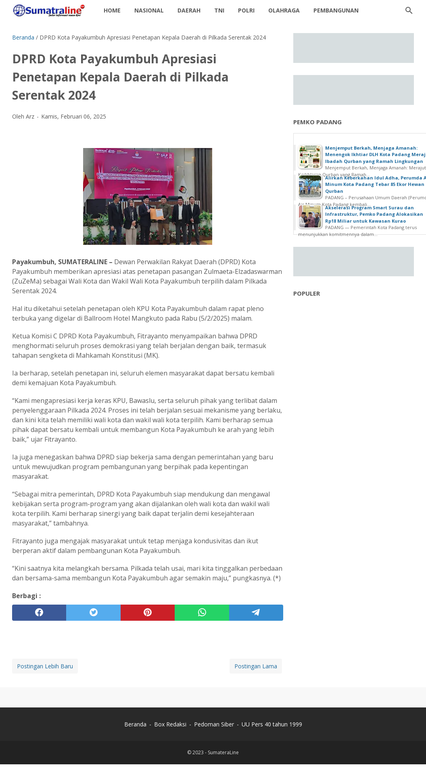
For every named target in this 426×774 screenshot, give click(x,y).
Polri (246, 10)
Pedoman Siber (214, 724)
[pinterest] (148, 613)
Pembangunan (336, 10)
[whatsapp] (202, 613)
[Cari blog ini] (409, 10)
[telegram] (256, 613)
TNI (219, 10)
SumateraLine (223, 752)
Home (112, 10)
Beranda (135, 724)
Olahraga (284, 10)
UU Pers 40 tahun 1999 (272, 724)
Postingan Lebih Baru (45, 666)
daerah (189, 10)
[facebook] (39, 613)
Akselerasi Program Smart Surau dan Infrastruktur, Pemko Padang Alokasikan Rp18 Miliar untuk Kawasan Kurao (374, 214)
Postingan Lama (255, 666)
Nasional (149, 10)
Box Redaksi (171, 724)
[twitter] (93, 613)
